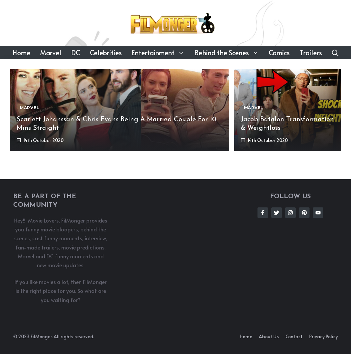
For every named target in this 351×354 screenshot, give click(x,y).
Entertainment (160, 52)
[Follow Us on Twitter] (276, 212)
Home (21, 52)
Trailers (311, 52)
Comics (279, 52)
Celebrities (106, 52)
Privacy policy (323, 336)
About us (269, 336)
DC (75, 52)
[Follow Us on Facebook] (262, 212)
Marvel (50, 52)
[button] (335, 52)
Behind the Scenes (229, 52)
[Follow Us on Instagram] (290, 212)
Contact (294, 336)
